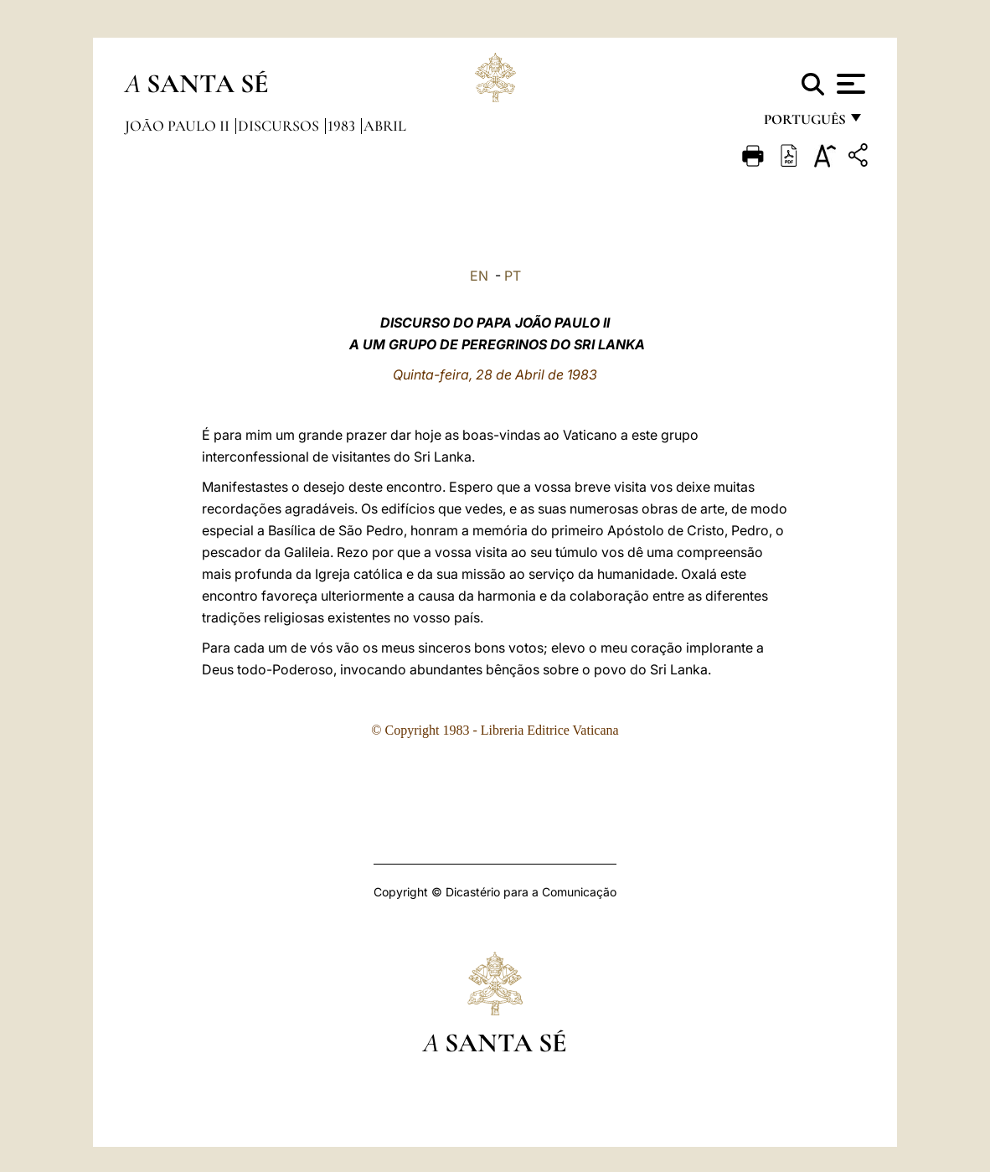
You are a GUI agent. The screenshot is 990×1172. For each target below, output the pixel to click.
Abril (385, 125)
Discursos (280, 125)
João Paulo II (179, 125)
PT (512, 275)
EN (479, 275)
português (804, 124)
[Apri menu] (849, 84)
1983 (342, 125)
